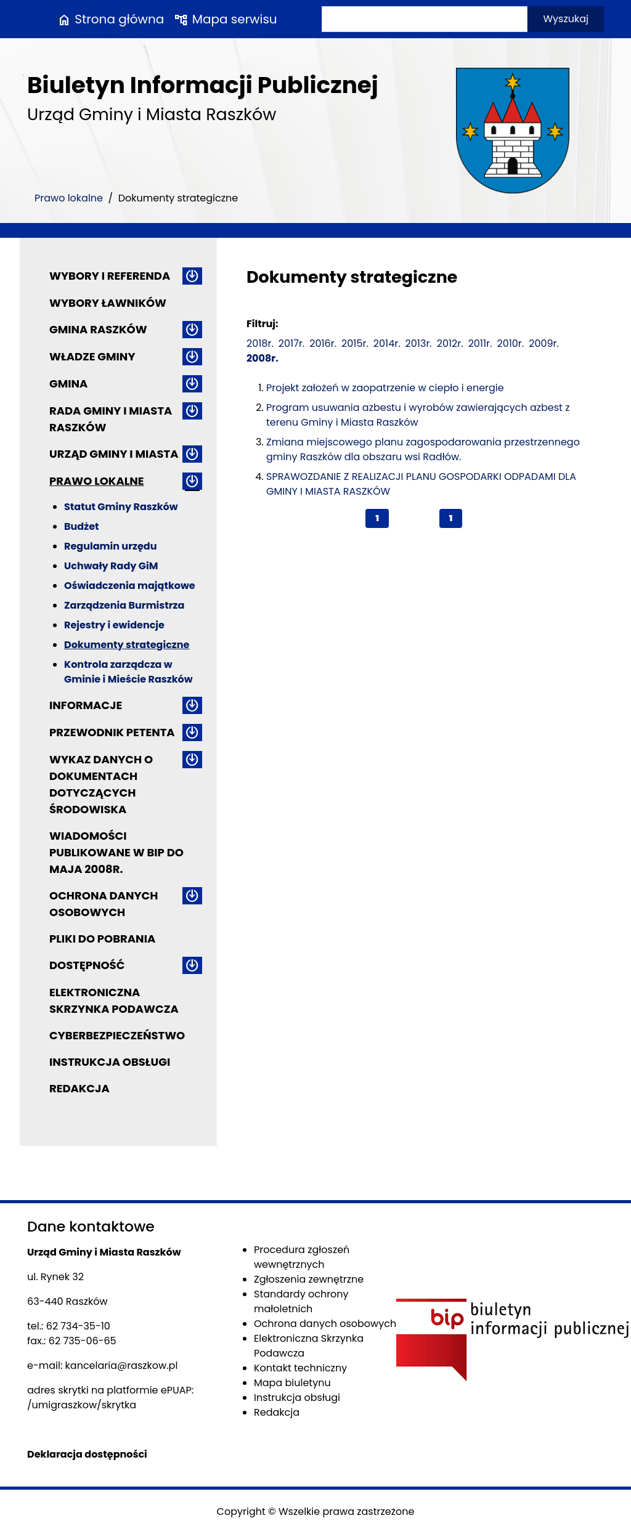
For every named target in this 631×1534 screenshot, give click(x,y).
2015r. (354, 343)
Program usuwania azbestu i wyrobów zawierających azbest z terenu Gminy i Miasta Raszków (418, 414)
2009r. (544, 343)
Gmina (68, 383)
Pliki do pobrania (102, 938)
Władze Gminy (92, 356)
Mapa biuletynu (292, 1383)
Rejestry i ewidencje (114, 625)
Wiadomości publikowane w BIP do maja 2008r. (116, 852)
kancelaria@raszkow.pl (121, 1365)
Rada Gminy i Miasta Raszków (110, 419)
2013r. (418, 343)
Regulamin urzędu (110, 546)
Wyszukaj (565, 19)
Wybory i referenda (109, 275)
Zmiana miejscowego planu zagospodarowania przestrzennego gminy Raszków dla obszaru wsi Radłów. (423, 449)
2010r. (510, 343)
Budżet (81, 526)
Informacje (85, 705)
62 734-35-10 (78, 1326)
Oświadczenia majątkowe (129, 585)
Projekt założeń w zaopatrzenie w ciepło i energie (385, 388)
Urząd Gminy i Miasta (114, 453)
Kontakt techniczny (300, 1368)
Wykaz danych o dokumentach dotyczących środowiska (101, 784)
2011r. (480, 343)
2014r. (387, 343)
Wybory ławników (107, 302)
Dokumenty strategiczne (126, 645)
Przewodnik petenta (112, 732)
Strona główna (110, 19)
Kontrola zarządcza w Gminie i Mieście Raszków (128, 671)
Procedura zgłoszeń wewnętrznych (301, 1257)
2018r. (260, 343)
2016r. (322, 343)
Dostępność (86, 965)
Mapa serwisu (225, 19)
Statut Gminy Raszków (121, 507)
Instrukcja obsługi (109, 1061)
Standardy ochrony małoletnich (301, 1301)
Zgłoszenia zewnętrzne (309, 1279)
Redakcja (79, 1088)
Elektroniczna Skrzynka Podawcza (114, 1000)
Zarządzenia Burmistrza (124, 605)
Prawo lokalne (69, 198)
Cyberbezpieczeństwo (117, 1035)
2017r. (291, 343)
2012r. (450, 343)
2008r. (262, 358)
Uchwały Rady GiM (111, 566)
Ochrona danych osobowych (103, 904)
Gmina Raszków (98, 329)
